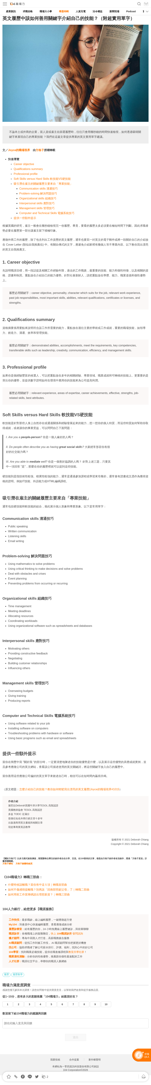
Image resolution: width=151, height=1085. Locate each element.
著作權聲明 (94, 1059)
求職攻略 (28, 11)
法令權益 (97, 11)
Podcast (131, 11)
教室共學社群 (76, 951)
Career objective (24, 164)
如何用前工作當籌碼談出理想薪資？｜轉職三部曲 (39, 894)
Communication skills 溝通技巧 (38, 188)
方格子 (40, 150)
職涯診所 (14, 933)
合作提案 (74, 1059)
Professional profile (26, 173)
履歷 (6, 974)
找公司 (13, 947)
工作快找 (14, 919)
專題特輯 (64, 11)
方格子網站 (7, 863)
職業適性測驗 (17, 956)
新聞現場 (114, 11)
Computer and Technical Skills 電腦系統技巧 (46, 213)
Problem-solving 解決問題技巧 (38, 193)
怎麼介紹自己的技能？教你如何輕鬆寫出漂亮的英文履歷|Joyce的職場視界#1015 (69, 789)
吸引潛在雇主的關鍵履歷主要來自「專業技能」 (43, 183)
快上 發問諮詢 (67, 933)
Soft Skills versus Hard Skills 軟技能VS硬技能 (42, 178)
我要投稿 (55, 1059)
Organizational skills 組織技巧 (37, 198)
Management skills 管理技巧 (37, 208)
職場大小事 (46, 11)
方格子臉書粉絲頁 (24, 863)
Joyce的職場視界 (19, 150)
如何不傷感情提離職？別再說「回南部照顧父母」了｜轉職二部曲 (48, 889)
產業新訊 (11, 11)
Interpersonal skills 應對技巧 (37, 203)
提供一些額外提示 (25, 218)
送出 (75, 1037)
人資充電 (81, 11)
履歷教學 (18, 974)
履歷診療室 (15, 928)
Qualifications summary (28, 169)
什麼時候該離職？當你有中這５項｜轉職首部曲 (37, 884)
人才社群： (15, 961)
